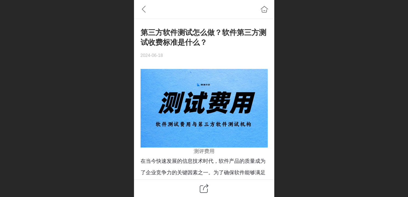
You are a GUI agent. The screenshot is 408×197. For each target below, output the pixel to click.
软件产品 (229, 161)
